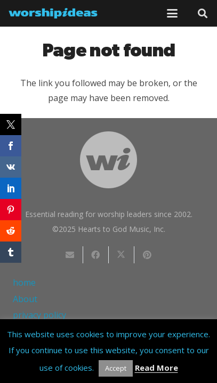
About (25, 299)
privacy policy (39, 315)
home (24, 282)
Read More (156, 367)
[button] (172, 13)
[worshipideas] (53, 13)
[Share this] (96, 254)
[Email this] (70, 254)
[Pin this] (147, 254)
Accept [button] (115, 368)
